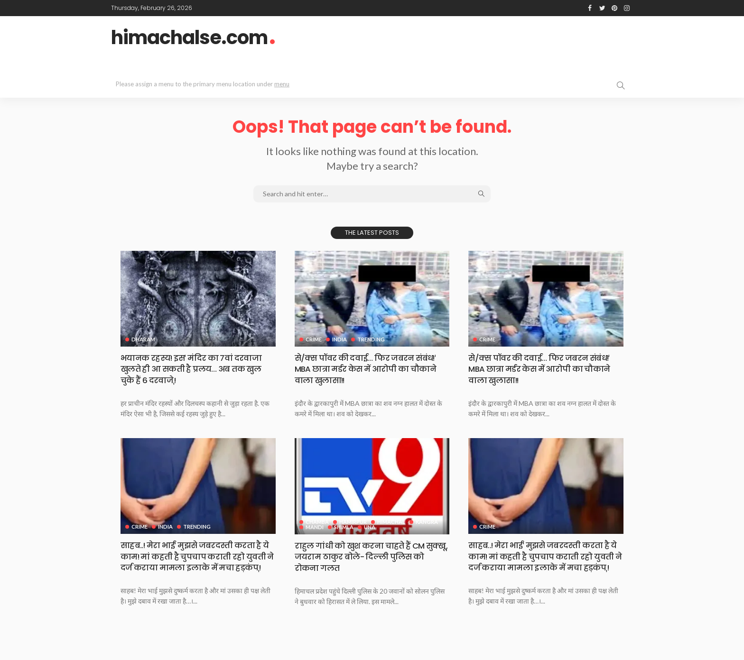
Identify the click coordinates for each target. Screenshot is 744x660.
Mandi (315, 526)
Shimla (344, 526)
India (340, 339)
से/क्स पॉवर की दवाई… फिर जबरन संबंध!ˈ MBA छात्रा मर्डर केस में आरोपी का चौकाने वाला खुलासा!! (371, 369)
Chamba (317, 521)
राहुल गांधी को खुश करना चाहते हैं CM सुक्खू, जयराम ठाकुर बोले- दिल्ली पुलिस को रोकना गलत (370, 556)
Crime (314, 339)
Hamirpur (353, 521)
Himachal (392, 521)
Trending (372, 339)
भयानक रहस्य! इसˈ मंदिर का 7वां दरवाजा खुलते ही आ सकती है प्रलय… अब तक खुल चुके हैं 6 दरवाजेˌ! (196, 369)
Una (370, 526)
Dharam (143, 339)
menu (281, 84)
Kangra (428, 521)
